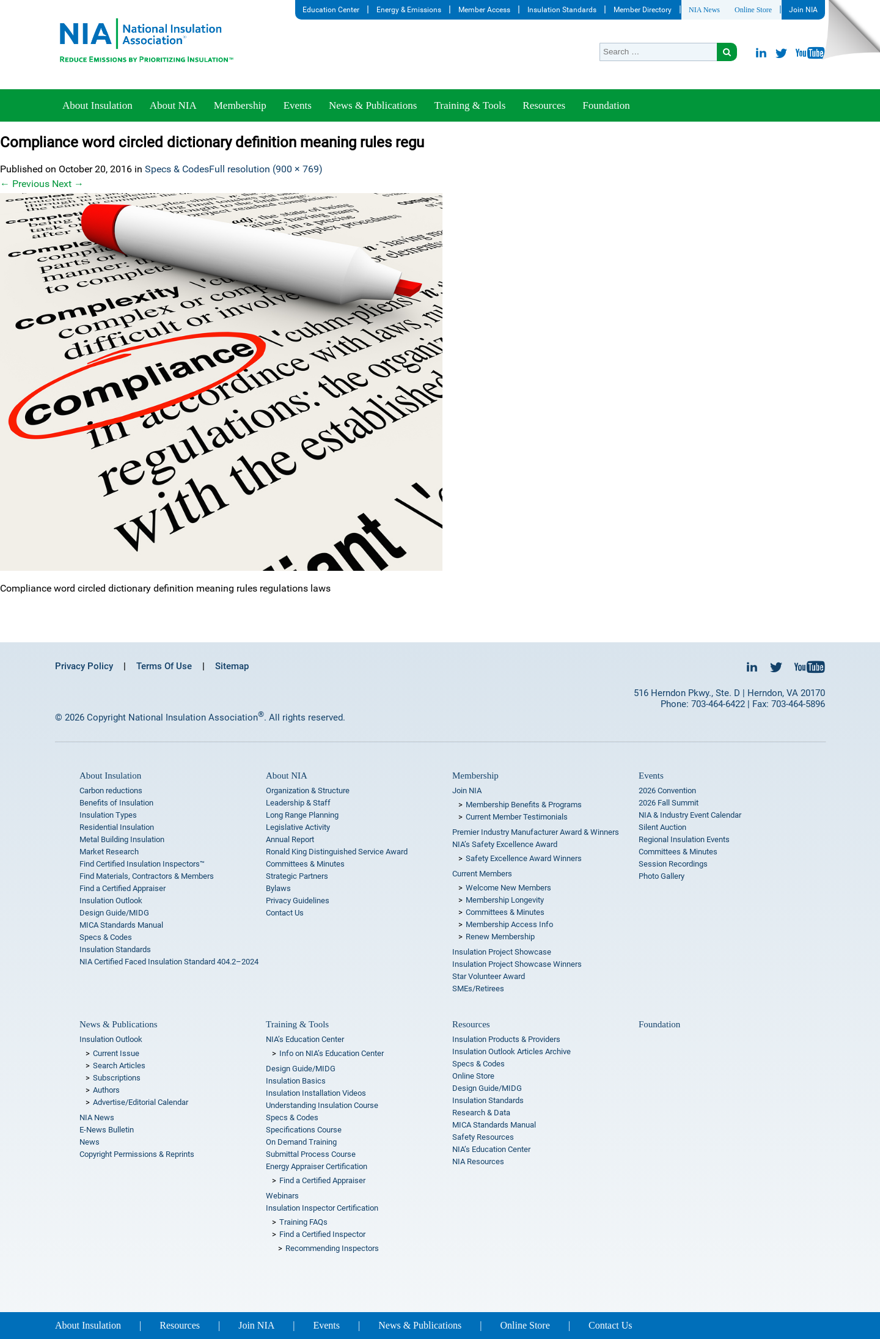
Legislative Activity (298, 827)
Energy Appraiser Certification (316, 1166)
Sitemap (232, 666)
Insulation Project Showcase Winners (517, 964)
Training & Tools (469, 105)
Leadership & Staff (298, 802)
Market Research (109, 851)
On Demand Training (301, 1141)
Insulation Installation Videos (316, 1093)
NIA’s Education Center (305, 1039)
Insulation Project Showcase (501, 951)
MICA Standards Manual (121, 925)
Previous (25, 183)
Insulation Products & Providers (506, 1039)
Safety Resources (483, 1137)
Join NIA (803, 10)
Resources (543, 105)
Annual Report (290, 839)
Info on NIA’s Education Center (331, 1053)
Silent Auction (662, 827)
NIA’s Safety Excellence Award (504, 844)
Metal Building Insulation (121, 839)
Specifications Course (304, 1129)
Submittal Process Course (311, 1154)
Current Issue (116, 1053)
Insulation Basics (296, 1080)
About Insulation (97, 105)
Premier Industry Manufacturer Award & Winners (535, 832)
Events (298, 105)
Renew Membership (500, 936)
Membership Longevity (505, 899)
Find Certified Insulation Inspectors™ (142, 863)
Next (68, 183)
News (89, 1141)
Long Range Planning (302, 815)
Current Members (482, 873)
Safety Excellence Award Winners (524, 858)
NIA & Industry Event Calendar (690, 815)
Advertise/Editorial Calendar (140, 1102)
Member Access (484, 10)
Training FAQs (303, 1222)
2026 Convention (667, 790)
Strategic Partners (297, 876)
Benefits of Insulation (116, 802)
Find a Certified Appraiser (122, 888)
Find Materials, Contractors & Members (146, 876)
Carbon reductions (110, 790)
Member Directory (643, 10)
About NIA (173, 105)
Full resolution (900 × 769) (266, 169)
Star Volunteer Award (488, 976)
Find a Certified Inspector (322, 1234)
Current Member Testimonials (517, 816)
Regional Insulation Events (684, 839)
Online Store (753, 10)
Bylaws (278, 888)
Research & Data (481, 1112)
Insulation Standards (561, 10)
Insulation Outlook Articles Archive (511, 1051)
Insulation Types (108, 815)
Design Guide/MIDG (114, 912)
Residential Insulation (116, 827)
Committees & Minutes (305, 863)
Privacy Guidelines (297, 900)
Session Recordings (673, 863)
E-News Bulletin (106, 1129)
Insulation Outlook (110, 900)
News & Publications (373, 105)
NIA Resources (478, 1161)
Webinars (282, 1195)
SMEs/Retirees (478, 988)
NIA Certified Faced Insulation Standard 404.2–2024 (168, 961)
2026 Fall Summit (668, 802)
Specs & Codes (177, 169)
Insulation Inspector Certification (322, 1207)
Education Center (330, 10)
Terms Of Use (164, 666)
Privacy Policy (84, 666)
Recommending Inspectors (332, 1248)
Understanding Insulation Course (322, 1105)
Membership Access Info (509, 924)
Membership (240, 105)
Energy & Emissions (408, 10)
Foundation (605, 105)
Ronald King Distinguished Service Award (337, 851)
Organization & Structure (308, 790)
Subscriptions (117, 1077)
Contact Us (285, 912)
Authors (106, 1090)
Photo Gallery (661, 876)
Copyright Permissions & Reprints (136, 1154)
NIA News (704, 10)
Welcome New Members (508, 887)
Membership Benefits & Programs (524, 804)
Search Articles (119, 1065)
